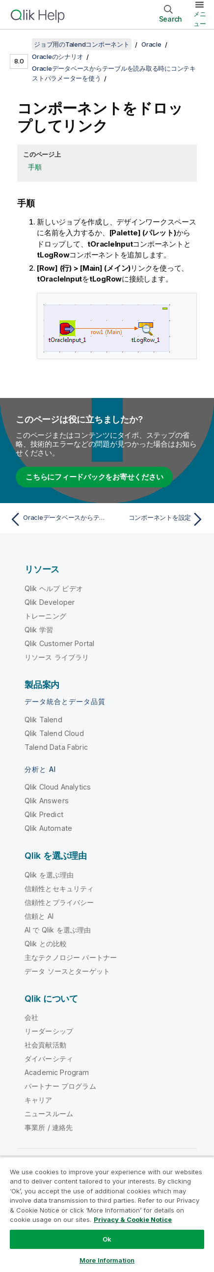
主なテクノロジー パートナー (71, 957)
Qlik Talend (43, 719)
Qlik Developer (50, 602)
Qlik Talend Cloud (54, 733)
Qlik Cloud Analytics (58, 787)
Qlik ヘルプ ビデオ (54, 588)
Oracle (151, 44)
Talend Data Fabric (56, 747)
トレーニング (45, 616)
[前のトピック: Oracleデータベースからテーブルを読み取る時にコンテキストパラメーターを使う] (56, 519)
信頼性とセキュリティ (59, 888)
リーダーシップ (49, 1031)
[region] (107, 1214)
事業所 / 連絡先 (49, 1127)
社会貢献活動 (45, 1045)
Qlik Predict (44, 814)
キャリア (39, 1100)
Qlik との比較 (46, 943)
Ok (107, 1239)
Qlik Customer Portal (59, 643)
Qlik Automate (48, 828)
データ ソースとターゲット (67, 971)
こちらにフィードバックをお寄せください (94, 476)
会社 (31, 1017)
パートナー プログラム (60, 1086)
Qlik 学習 (39, 629)
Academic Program (57, 1072)
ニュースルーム (49, 1113)
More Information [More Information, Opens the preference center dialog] (107, 1260)
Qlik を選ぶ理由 (49, 875)
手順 (35, 167)
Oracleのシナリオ (57, 56)
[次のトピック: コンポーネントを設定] (158, 519)
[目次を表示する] (19, 44)
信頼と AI (39, 916)
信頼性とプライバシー (59, 902)
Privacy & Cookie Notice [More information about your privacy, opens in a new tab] (133, 1219)
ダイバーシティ (49, 1058)
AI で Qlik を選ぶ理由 (58, 930)
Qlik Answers (47, 800)
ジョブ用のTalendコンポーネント (82, 44)
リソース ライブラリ (57, 657)
